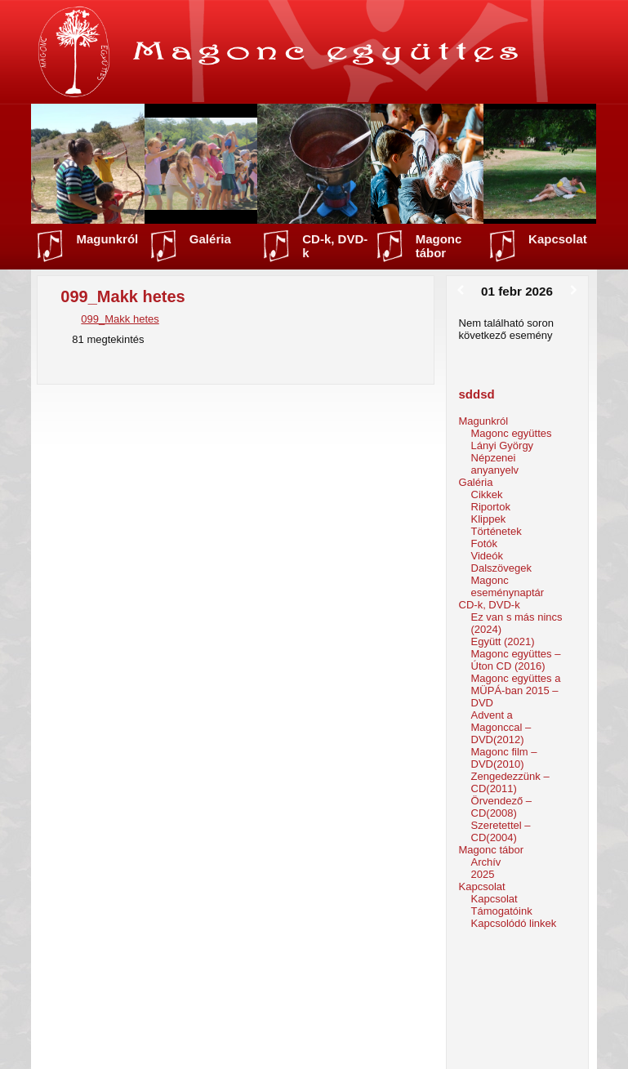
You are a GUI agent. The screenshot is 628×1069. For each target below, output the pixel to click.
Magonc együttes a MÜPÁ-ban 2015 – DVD (516, 690)
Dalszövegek (501, 568)
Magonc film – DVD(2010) (504, 758)
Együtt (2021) (503, 641)
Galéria (210, 239)
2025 (483, 874)
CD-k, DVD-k (334, 246)
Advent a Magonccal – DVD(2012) (501, 727)
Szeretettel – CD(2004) (501, 831)
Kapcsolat (557, 239)
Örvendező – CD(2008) (501, 807)
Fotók (484, 543)
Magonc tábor (439, 246)
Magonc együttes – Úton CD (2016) (516, 660)
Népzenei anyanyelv (495, 464)
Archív (486, 862)
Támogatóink (501, 911)
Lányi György (502, 445)
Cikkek (487, 494)
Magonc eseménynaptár (508, 586)
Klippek (488, 519)
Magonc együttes (511, 433)
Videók (487, 556)
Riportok (490, 507)
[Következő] (573, 290)
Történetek (496, 531)
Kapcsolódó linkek (514, 923)
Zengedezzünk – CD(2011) (510, 782)
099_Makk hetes (119, 319)
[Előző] (461, 290)
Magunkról (107, 239)
